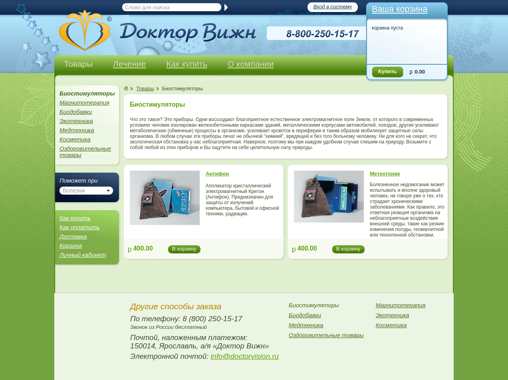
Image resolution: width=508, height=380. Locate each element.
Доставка (73, 236)
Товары (78, 63)
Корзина (71, 246)
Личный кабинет (83, 255)
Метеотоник (385, 174)
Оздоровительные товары (85, 151)
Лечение (129, 63)
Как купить (186, 63)
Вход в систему (333, 7)
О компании (251, 63)
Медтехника (77, 130)
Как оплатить (80, 227)
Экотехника (76, 121)
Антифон (217, 174)
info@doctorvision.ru (244, 356)
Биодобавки (76, 112)
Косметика (75, 139)
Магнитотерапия (84, 102)
